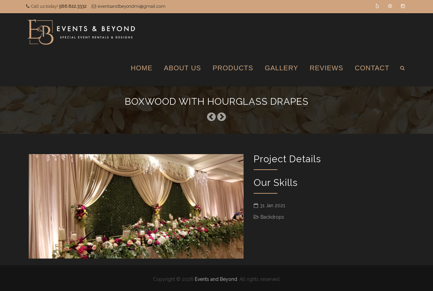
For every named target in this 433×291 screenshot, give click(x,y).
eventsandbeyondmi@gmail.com (131, 6)
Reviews (326, 68)
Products (232, 68)
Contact (372, 68)
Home (142, 68)
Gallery (281, 68)
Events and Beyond (216, 279)
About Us (182, 68)
